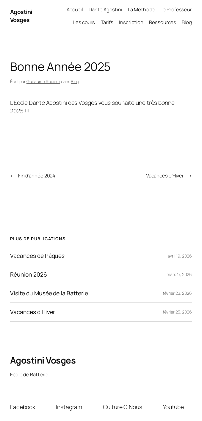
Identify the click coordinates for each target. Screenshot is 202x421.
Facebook (22, 407)
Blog (75, 81)
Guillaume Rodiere (43, 81)
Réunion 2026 (28, 274)
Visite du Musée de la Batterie (49, 293)
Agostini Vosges (21, 16)
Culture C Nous (122, 407)
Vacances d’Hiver (165, 175)
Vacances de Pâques (37, 255)
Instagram (69, 407)
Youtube (173, 407)
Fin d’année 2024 (36, 175)
